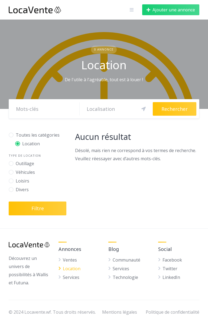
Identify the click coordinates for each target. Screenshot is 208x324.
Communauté (126, 260)
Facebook (172, 260)
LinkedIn (171, 277)
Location (71, 269)
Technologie (125, 277)
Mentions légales (119, 312)
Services (71, 277)
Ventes (70, 260)
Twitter (169, 269)
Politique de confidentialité (172, 312)
